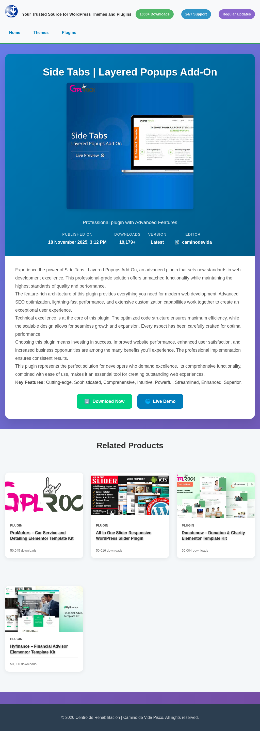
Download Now (104, 401)
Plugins (69, 32)
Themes (41, 32)
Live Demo (160, 401)
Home (14, 32)
